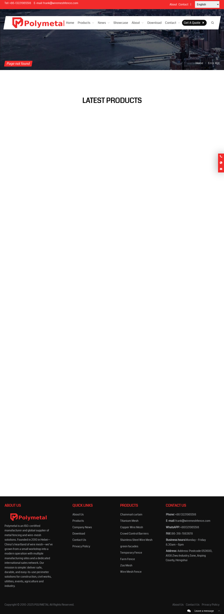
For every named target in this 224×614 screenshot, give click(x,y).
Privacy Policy (81, 546)
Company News (82, 527)
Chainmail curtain (131, 514)
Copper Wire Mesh (131, 527)
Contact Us (79, 540)
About (173, 4)
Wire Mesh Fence (131, 572)
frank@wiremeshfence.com (60, 3)
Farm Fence (127, 559)
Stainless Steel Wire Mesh (136, 540)
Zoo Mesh (126, 565)
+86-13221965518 (20, 3)
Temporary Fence (131, 553)
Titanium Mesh (129, 521)
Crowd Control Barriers (134, 534)
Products (78, 521)
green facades (129, 546)
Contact (183, 4)
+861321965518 (189, 527)
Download (78, 534)
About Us (78, 514)
